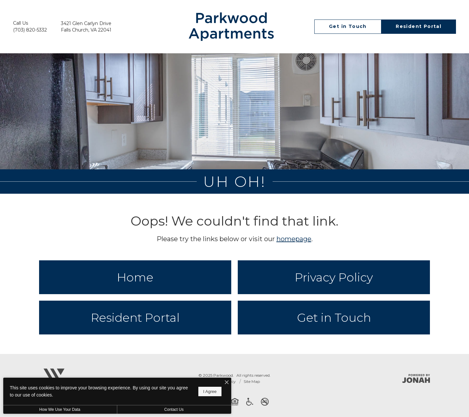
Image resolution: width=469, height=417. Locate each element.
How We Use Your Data (59, 409)
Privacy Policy (334, 277)
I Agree (210, 391)
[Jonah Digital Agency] (416, 378)
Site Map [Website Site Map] (252, 381)
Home (135, 277)
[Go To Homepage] (231, 26)
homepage (294, 239)
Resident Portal (135, 317)
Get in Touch (334, 317)
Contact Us (173, 409)
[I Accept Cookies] (227, 382)
